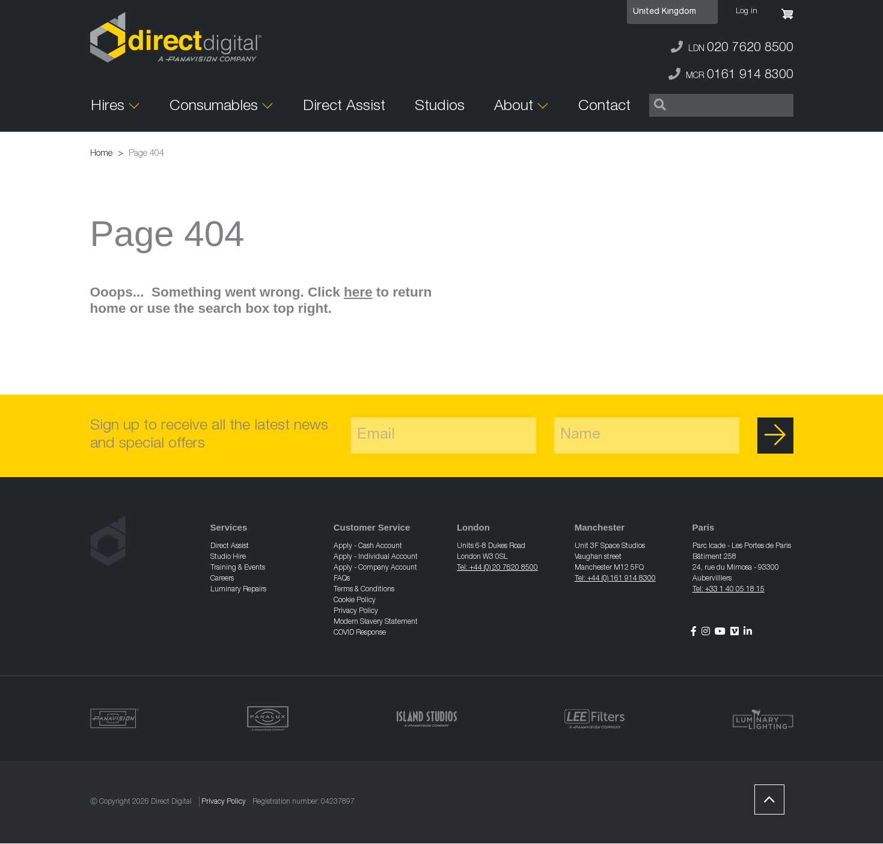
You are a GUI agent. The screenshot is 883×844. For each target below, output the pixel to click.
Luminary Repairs (238, 589)
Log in (746, 12)
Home (101, 153)
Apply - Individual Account (376, 557)
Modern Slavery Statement (376, 622)
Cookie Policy (355, 600)
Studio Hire (228, 557)
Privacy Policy (356, 611)
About (513, 106)
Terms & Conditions (364, 589)
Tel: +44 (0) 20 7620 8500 (497, 567)
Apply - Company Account (375, 567)
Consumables (214, 106)
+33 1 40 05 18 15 (735, 589)
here (358, 292)
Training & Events (237, 567)
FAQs (342, 578)
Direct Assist (344, 106)
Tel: (698, 589)
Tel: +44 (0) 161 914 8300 (615, 578)
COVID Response (360, 632)
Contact (604, 106)
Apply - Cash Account (368, 546)
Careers (222, 578)
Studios (440, 106)
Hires (107, 106)
